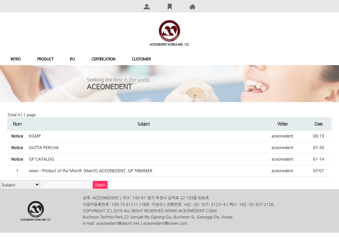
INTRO (16, 59)
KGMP (35, 136)
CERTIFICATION (103, 59)
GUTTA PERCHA (44, 148)
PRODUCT (45, 59)
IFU (72, 59)
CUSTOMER (141, 59)
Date (318, 124)
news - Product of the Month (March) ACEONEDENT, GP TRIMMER (90, 171)
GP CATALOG (41, 159)
